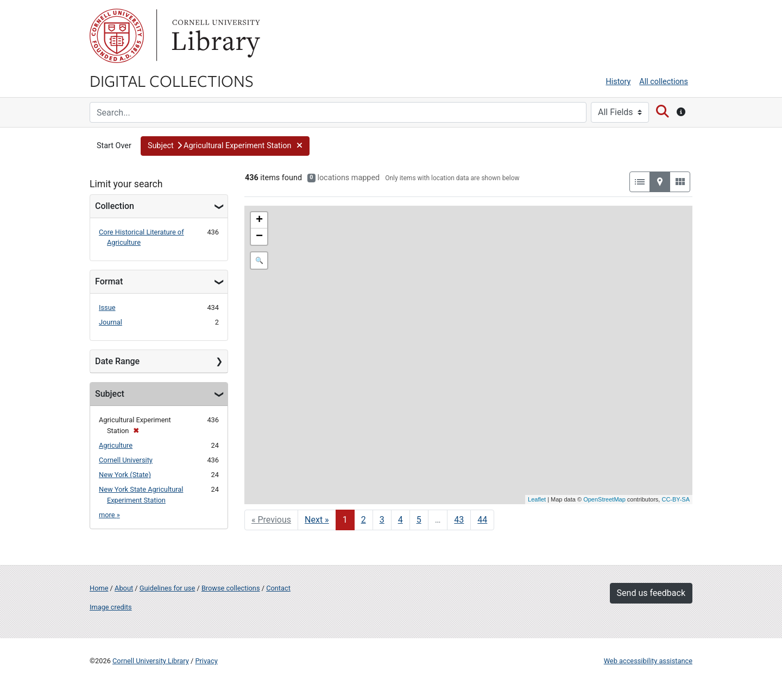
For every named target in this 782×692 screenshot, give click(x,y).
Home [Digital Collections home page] (99, 588)
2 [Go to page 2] (363, 520)
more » (109, 515)
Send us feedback (651, 593)
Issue (107, 307)
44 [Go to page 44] (482, 520)
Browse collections (230, 588)
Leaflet (537, 499)
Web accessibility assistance (648, 661)
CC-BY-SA (675, 499)
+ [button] (259, 220)
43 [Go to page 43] (459, 520)
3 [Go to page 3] (382, 520)
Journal (110, 322)
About (124, 588)
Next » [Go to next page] (317, 520)
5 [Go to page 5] (419, 520)
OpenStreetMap (604, 499)
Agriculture (116, 445)
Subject (109, 394)
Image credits (111, 607)
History (618, 81)
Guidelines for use (167, 588)
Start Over (114, 145)
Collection (114, 206)
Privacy (206, 661)
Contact (278, 588)
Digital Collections (172, 80)
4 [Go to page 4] (400, 520)
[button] (225, 146)
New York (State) (125, 475)
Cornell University (117, 36)
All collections (663, 81)
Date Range (117, 361)
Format (109, 281)
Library (214, 36)
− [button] (259, 236)
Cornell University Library (150, 661)
